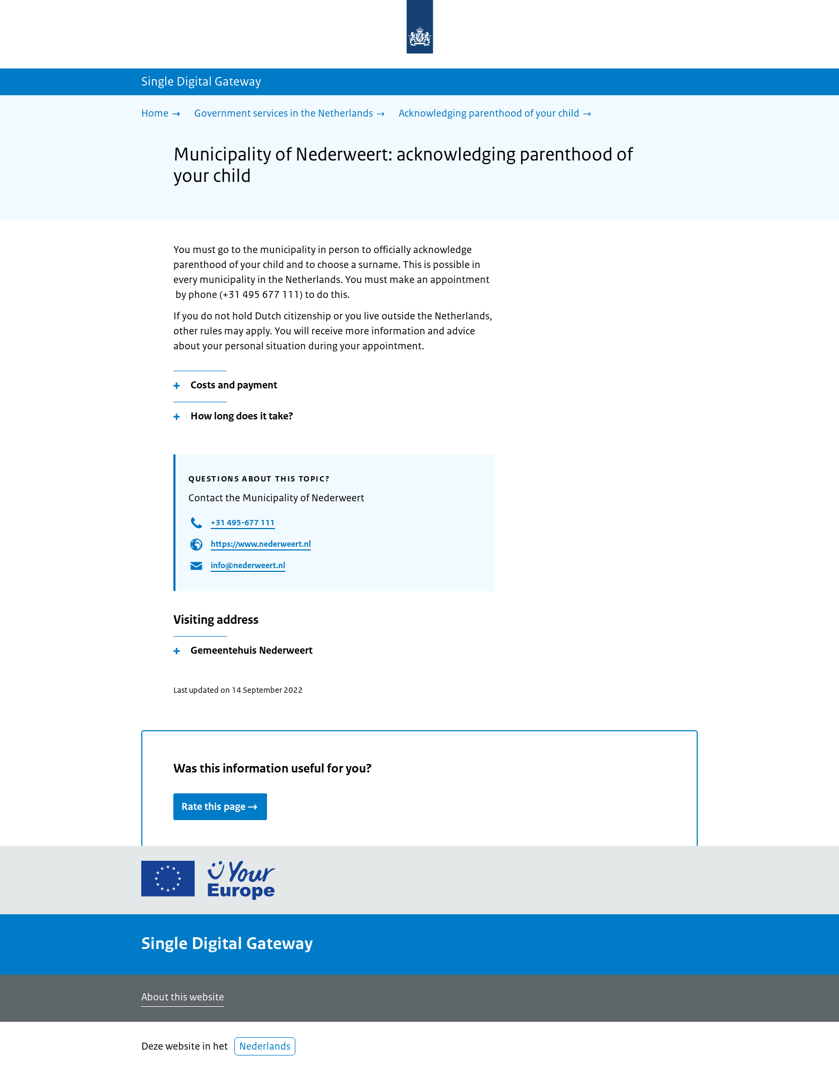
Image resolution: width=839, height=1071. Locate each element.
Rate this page (220, 806)
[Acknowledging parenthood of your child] (498, 114)
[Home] (163, 114)
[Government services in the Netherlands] (292, 114)
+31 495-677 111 (243, 522)
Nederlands (265, 1046)
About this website (182, 997)
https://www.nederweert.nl (261, 544)
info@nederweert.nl (248, 565)
